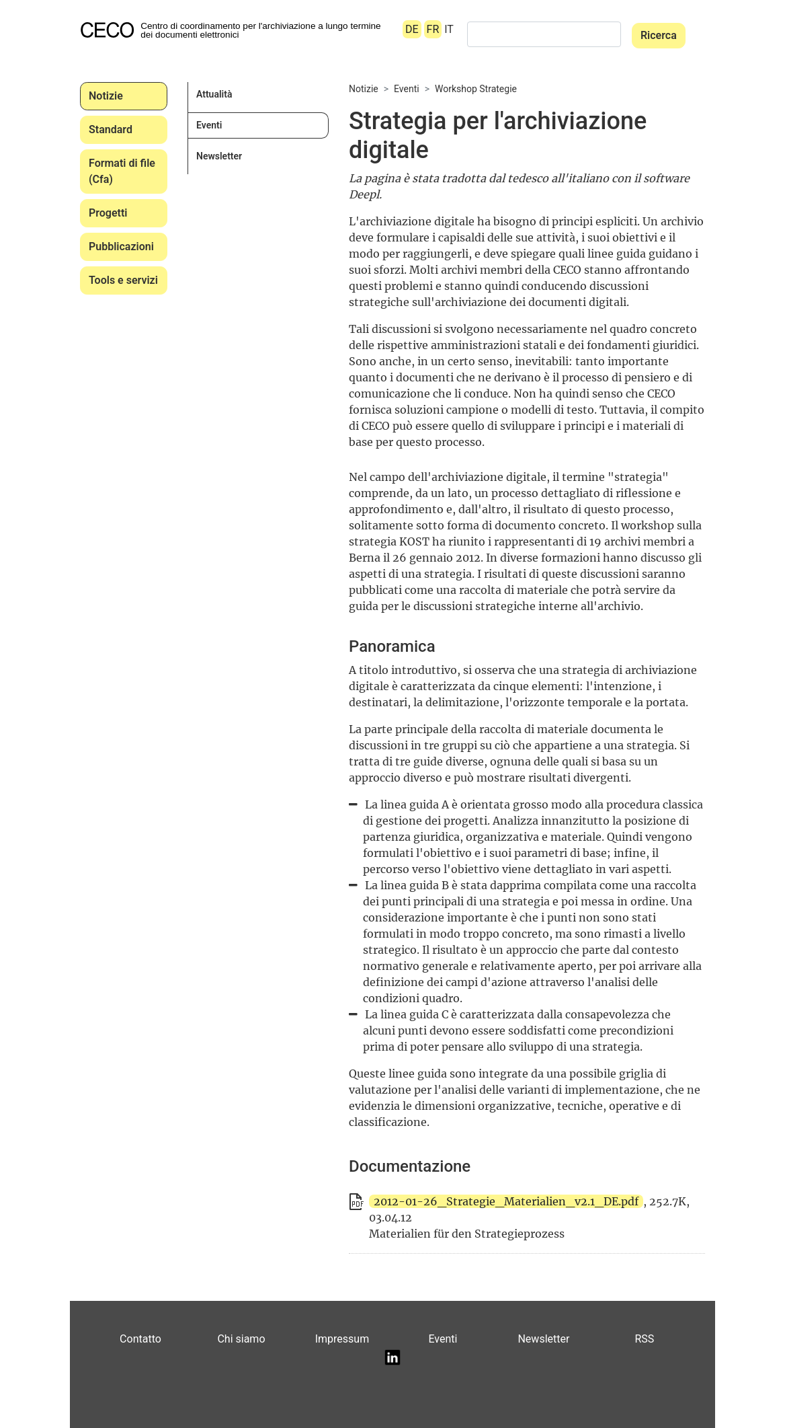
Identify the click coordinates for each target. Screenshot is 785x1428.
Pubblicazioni (121, 246)
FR (433, 29)
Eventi (209, 125)
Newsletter (219, 156)
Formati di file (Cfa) (122, 171)
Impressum (342, 1338)
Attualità (214, 94)
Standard (110, 129)
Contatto (140, 1338)
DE (412, 29)
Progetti (108, 212)
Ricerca (659, 35)
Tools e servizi (123, 280)
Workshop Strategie (476, 88)
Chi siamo (241, 1338)
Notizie (106, 95)
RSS (644, 1338)
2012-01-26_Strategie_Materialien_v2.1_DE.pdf (506, 1201)
